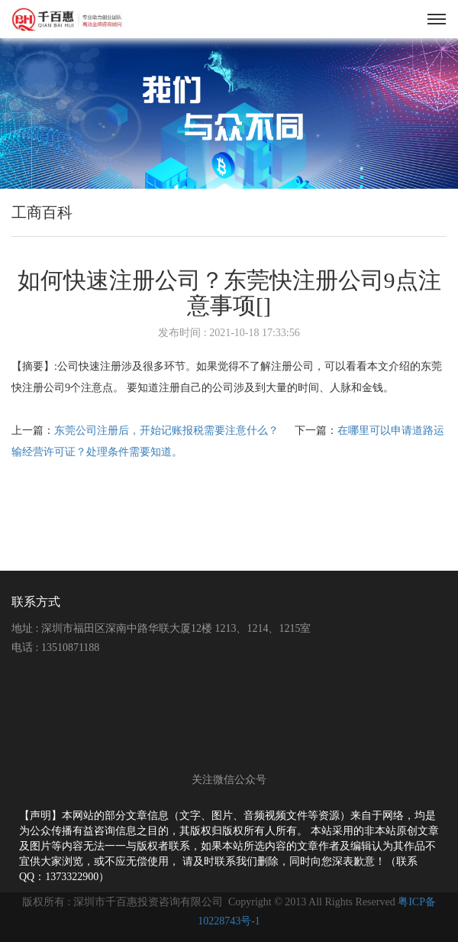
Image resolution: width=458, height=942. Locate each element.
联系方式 (35, 601)
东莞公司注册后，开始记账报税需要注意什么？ (168, 430)
